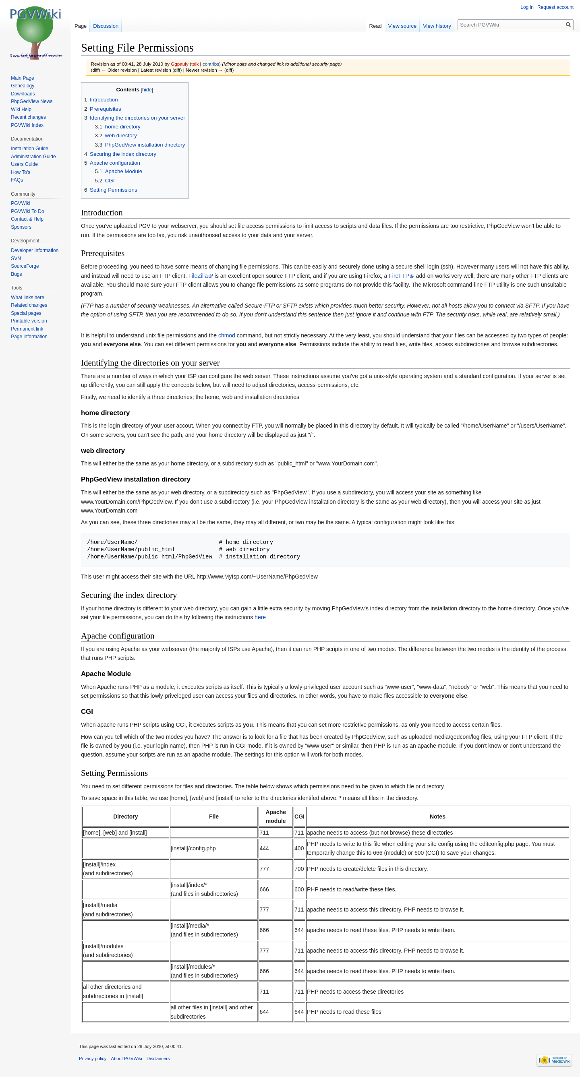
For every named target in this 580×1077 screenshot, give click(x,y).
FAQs (17, 180)
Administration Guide (33, 156)
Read (375, 26)
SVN (16, 258)
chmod (226, 335)
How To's (20, 172)
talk (195, 63)
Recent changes (28, 117)
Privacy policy (92, 1058)
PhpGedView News (31, 101)
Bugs (16, 274)
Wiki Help (21, 109)
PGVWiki (20, 203)
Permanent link (27, 329)
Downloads (23, 94)
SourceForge (25, 266)
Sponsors (21, 227)
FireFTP (399, 276)
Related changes (29, 305)
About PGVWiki (126, 1058)
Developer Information (34, 250)
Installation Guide (29, 148)
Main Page (22, 78)
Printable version (29, 321)
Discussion (105, 26)
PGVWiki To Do (27, 211)
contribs (211, 63)
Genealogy (22, 86)
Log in (527, 7)
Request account (555, 7)
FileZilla (198, 276)
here (260, 617)
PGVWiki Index (27, 125)
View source (402, 26)
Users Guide (24, 164)
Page (81, 26)
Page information (29, 336)
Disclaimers (158, 1058)
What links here (27, 297)
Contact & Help (27, 219)
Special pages (26, 313)
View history (437, 26)
